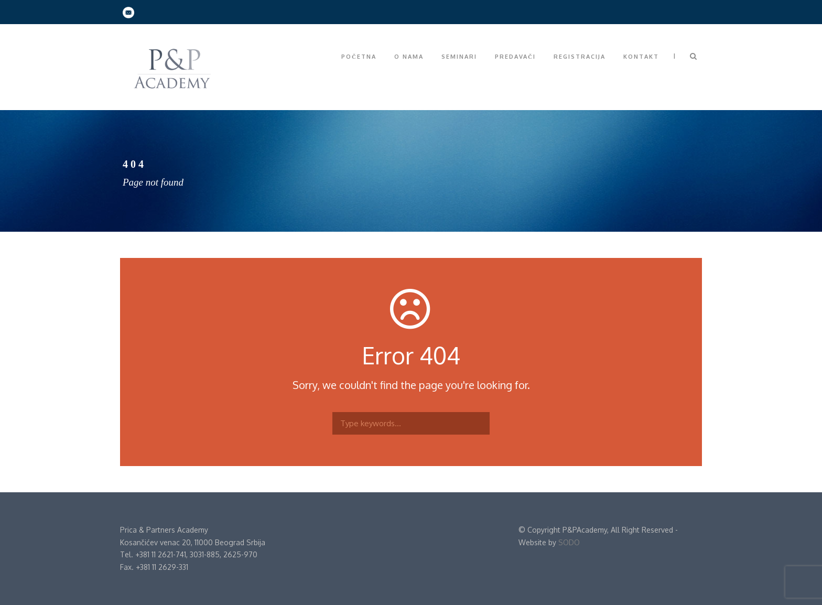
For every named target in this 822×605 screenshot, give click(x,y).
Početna (358, 56)
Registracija (579, 56)
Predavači (515, 56)
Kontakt (641, 56)
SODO (569, 542)
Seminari (459, 56)
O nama (409, 56)
